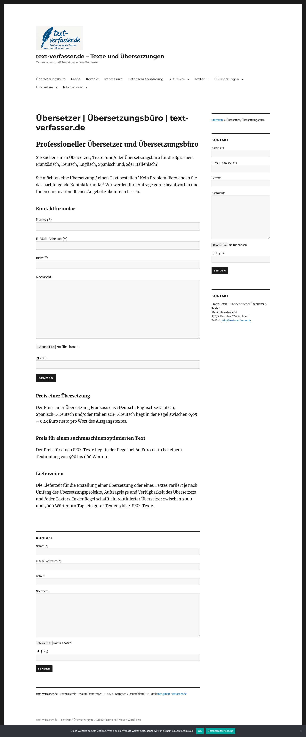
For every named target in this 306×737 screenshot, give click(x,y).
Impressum (113, 79)
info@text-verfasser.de (172, 694)
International (73, 87)
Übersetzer (44, 87)
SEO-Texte (177, 79)
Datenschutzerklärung (145, 79)
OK (200, 730)
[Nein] (301, 731)
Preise (76, 79)
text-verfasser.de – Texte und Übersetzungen (100, 56)
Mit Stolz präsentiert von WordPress (118, 720)
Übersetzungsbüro (51, 79)
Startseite (217, 120)
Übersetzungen (226, 79)
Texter (200, 79)
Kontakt (92, 79)
